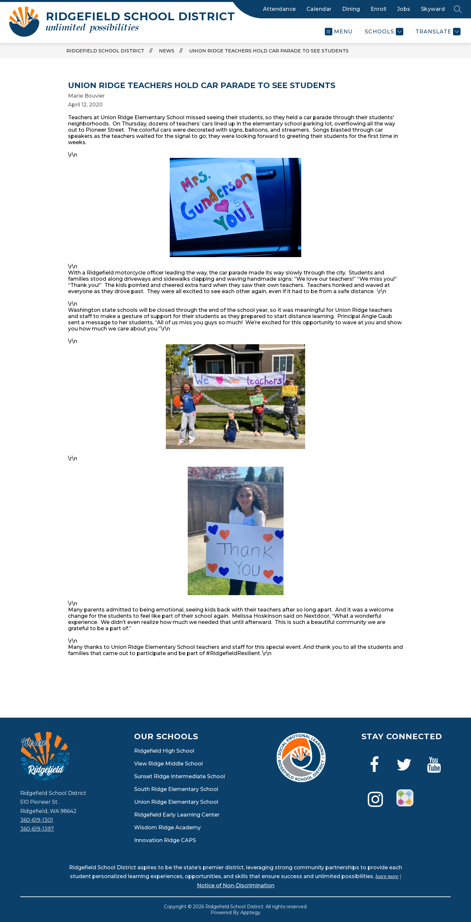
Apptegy (250, 912)
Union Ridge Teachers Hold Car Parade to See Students (269, 51)
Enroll (379, 9)
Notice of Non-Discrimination (235, 885)
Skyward (433, 9)
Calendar (319, 9)
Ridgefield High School (164, 751)
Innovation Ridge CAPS (165, 840)
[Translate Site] (437, 32)
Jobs (403, 9)
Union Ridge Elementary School (176, 802)
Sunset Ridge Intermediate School (179, 776)
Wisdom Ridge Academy (167, 827)
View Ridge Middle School (168, 764)
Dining (351, 9)
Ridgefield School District (105, 51)
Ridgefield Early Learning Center (176, 815)
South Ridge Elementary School (176, 789)
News (166, 51)
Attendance (279, 9)
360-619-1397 (37, 829)
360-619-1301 (36, 820)
